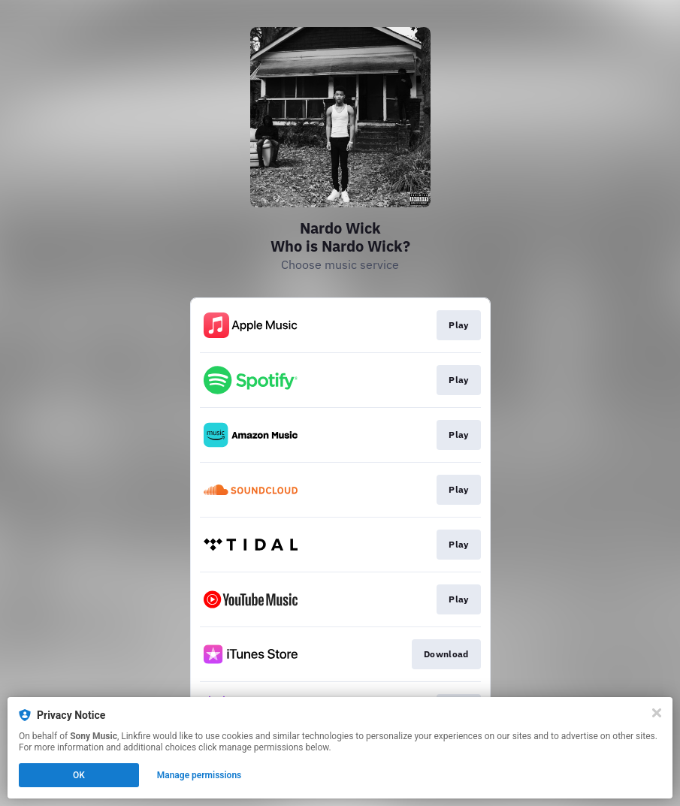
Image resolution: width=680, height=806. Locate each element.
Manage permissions (199, 775)
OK (79, 775)
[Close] (657, 713)
